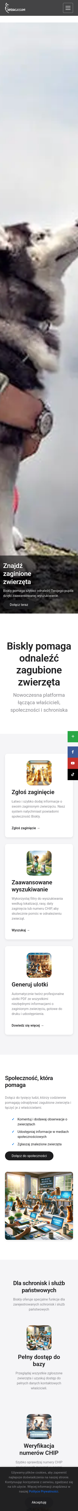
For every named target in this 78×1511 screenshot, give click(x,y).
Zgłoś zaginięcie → (26, 828)
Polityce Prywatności (43, 1491)
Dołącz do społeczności (29, 1156)
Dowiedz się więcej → (28, 1025)
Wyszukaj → (21, 930)
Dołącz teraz (19, 605)
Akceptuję (39, 1502)
